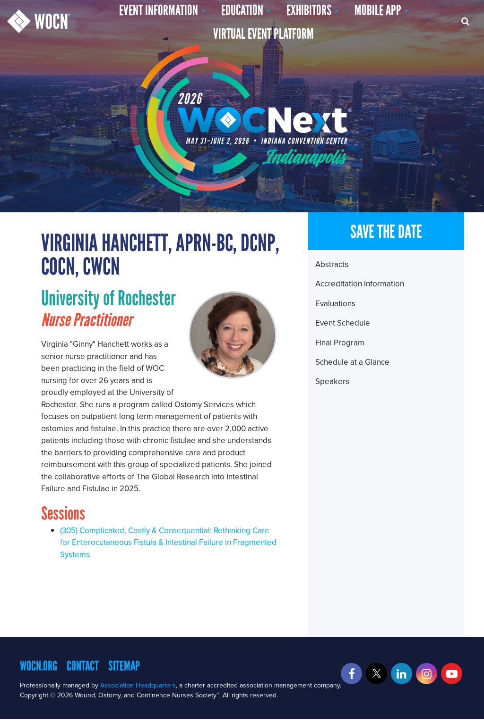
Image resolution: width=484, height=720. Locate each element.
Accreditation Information (359, 283)
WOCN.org (38, 666)
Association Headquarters (138, 685)
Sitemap (124, 666)
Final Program (339, 342)
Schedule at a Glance (352, 362)
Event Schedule (342, 322)
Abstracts (331, 264)
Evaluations (335, 303)
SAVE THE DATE (386, 232)
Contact (83, 666)
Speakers (332, 381)
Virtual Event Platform (263, 33)
